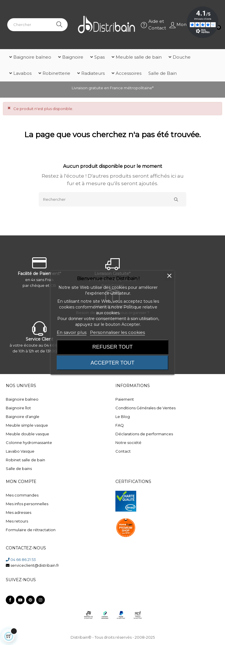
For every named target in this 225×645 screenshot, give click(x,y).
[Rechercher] (112, 199)
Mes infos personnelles (27, 503)
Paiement (124, 399)
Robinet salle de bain (25, 460)
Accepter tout (112, 363)
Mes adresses (18, 512)
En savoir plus (71, 332)
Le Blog (122, 416)
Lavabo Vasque (20, 451)
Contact (123, 451)
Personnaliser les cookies (117, 332)
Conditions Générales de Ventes (145, 408)
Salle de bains (19, 468)
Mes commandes (22, 495)
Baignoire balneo (22, 399)
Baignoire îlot (18, 408)
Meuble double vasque (27, 434)
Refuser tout (112, 347)
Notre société (128, 442)
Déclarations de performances (144, 434)
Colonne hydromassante (29, 442)
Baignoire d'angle (22, 416)
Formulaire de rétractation (31, 529)
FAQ (119, 425)
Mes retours (17, 521)
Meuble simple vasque (27, 425)
